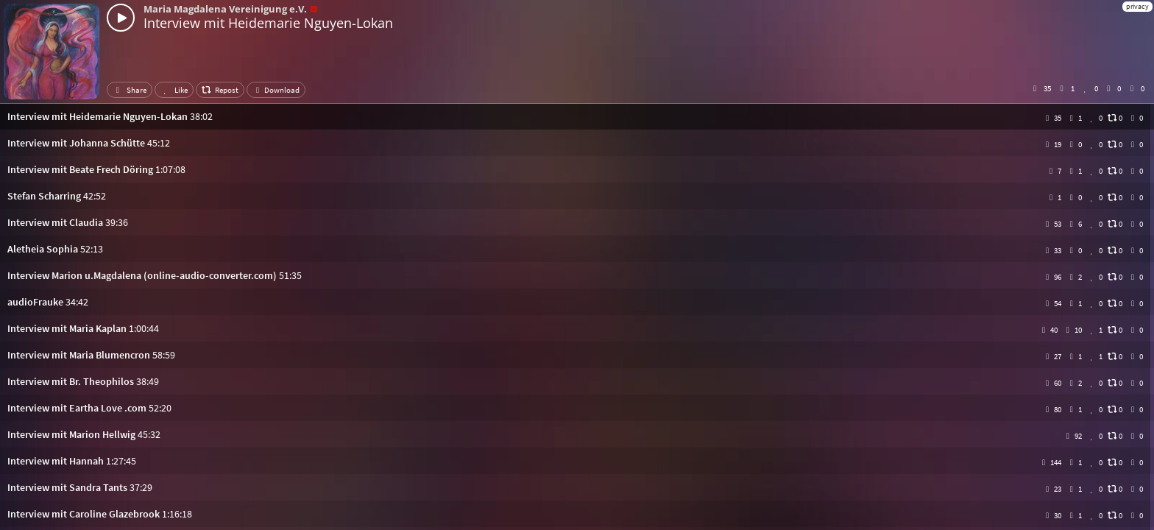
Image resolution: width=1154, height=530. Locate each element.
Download (276, 90)
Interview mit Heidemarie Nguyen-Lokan (268, 23)
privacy (1137, 6)
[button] (577, 116)
